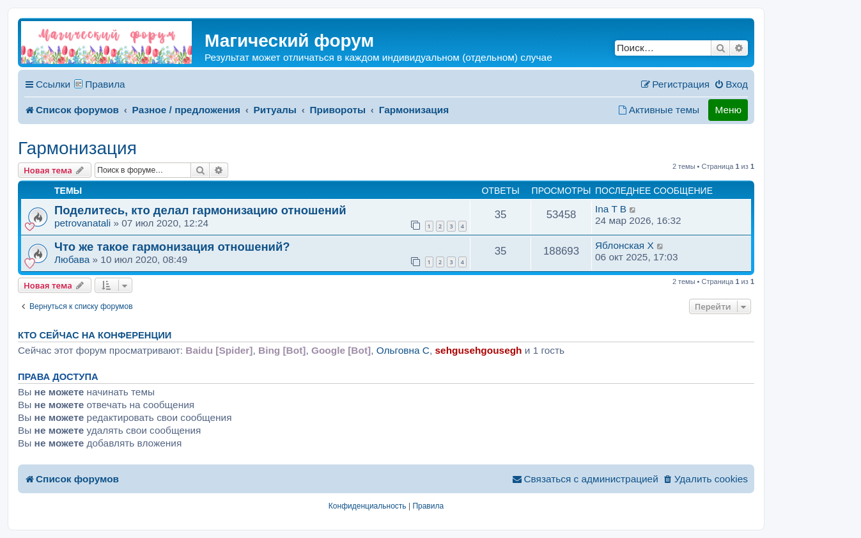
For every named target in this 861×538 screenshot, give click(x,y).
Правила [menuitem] (105, 84)
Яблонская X (624, 245)
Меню (728, 109)
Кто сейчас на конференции (94, 335)
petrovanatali (82, 223)
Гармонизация (77, 148)
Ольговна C (403, 350)
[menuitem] (731, 84)
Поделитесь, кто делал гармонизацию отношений (200, 210)
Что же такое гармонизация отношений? (172, 246)
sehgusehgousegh (478, 350)
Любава (71, 259)
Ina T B (610, 208)
